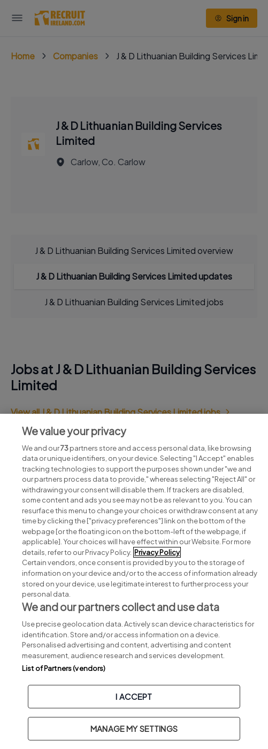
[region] (134, 581)
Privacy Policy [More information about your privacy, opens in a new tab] (157, 552)
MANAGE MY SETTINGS (134, 728)
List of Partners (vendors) (63, 668)
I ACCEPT (134, 696)
